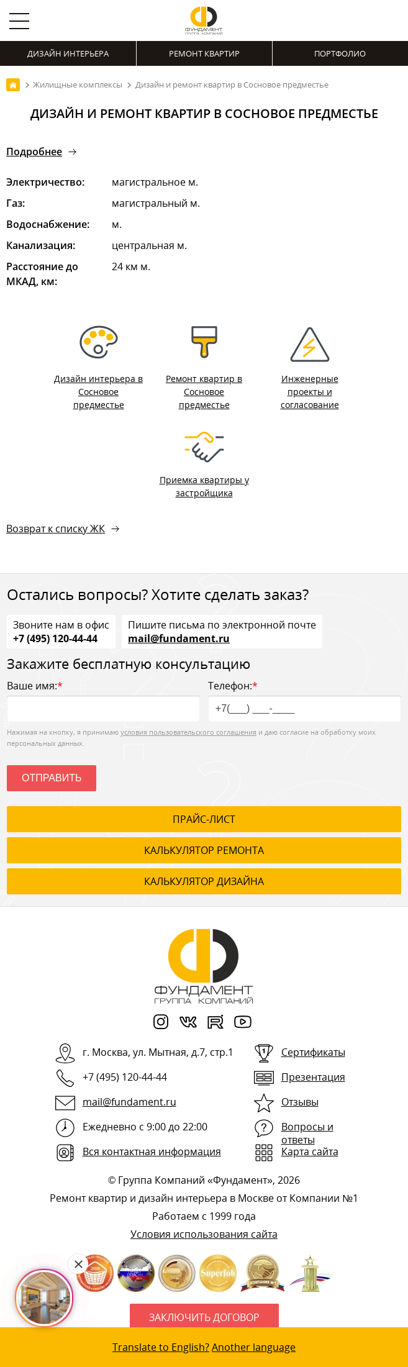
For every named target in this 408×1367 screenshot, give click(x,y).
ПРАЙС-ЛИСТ (204, 819)
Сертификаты (313, 1052)
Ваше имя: (103, 700)
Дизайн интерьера (68, 53)
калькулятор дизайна (204, 881)
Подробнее (34, 151)
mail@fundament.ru (179, 638)
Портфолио (340, 53)
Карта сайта (309, 1151)
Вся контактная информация (152, 1151)
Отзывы (300, 1102)
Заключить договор (204, 1317)
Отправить (51, 778)
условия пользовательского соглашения (188, 732)
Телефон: (304, 700)
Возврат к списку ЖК (55, 528)
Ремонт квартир (204, 53)
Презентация (313, 1077)
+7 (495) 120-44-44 (55, 638)
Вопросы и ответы (307, 1133)
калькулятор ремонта (204, 850)
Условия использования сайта (204, 1234)
